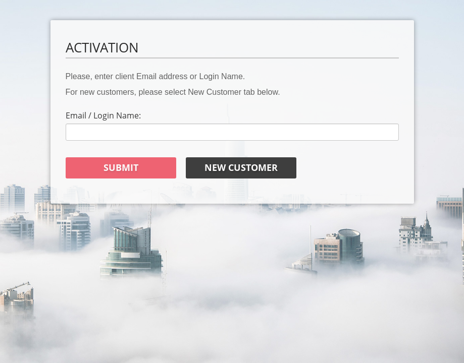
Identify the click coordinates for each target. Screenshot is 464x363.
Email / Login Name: (103, 115)
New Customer (241, 167)
